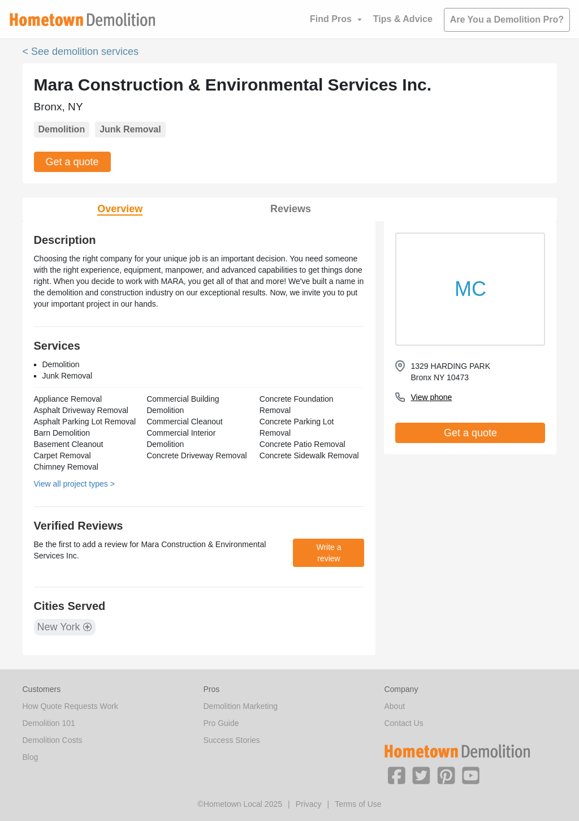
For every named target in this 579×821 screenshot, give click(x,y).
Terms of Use (358, 804)
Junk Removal (130, 129)
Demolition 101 (49, 723)
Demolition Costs (53, 740)
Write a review (328, 553)
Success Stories (231, 740)
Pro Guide (221, 723)
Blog (30, 757)
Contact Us (403, 723)
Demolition (61, 129)
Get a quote (72, 161)
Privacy (309, 804)
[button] (396, 774)
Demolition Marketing (240, 706)
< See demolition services (81, 51)
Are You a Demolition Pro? (507, 19)
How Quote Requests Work (70, 706)
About (394, 706)
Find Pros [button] (331, 19)
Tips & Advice (403, 19)
